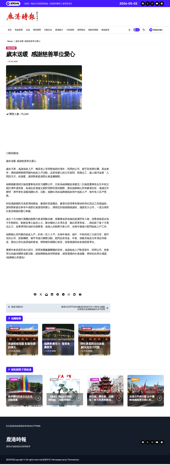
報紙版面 (105, 29)
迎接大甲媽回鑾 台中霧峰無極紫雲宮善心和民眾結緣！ (141, 401)
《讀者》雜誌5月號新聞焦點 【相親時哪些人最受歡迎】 (60, 401)
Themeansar (73, 460)
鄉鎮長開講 (93, 29)
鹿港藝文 (59, 29)
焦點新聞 (19, 29)
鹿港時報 (16, 440)
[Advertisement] (58, 134)
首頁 (10, 29)
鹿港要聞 (37, 29)
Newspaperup (58, 460)
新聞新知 (81, 29)
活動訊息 (48, 29)
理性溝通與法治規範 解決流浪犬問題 (92, 346)
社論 (28, 29)
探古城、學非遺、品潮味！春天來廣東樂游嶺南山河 (101, 401)
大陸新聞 (70, 29)
